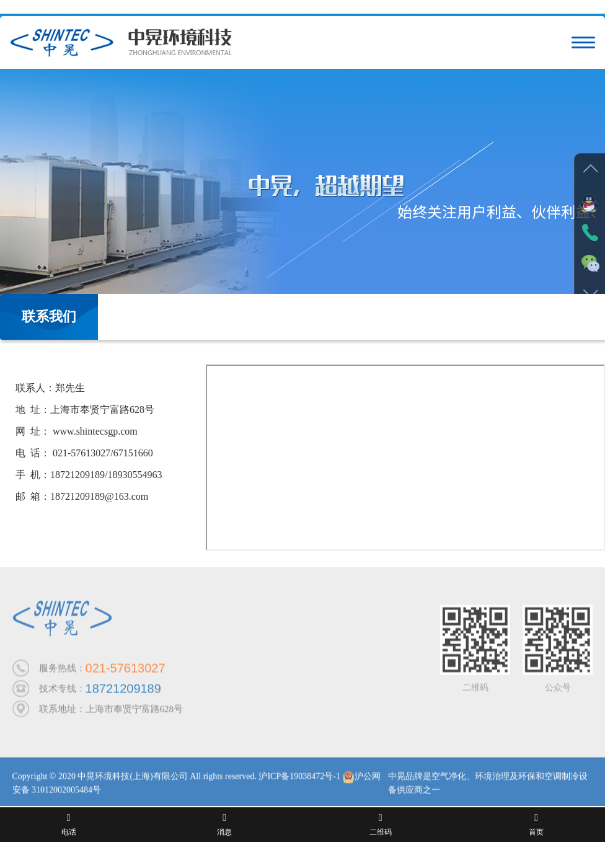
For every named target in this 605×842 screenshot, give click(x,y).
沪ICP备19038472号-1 (299, 778)
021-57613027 (126, 670)
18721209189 (123, 691)
